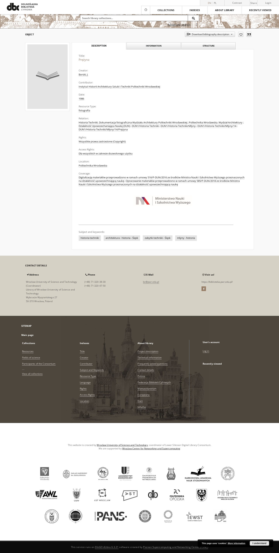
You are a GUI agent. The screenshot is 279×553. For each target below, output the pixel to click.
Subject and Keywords (92, 370)
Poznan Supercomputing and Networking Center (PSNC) (175, 547)
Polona (141, 376)
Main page (27, 335)
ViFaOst (142, 407)
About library (224, 10)
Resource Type (88, 376)
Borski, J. (83, 74)
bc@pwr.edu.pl (151, 281)
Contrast (237, 2)
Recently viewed (260, 10)
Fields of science (31, 357)
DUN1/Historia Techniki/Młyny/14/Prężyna (103, 129)
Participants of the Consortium (39, 363)
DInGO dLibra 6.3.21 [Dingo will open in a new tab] (107, 547)
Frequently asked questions (153, 363)
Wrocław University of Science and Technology (122, 445)
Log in (206, 351)
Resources (28, 351)
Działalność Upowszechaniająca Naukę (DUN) (104, 126)
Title (82, 351)
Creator (84, 357)
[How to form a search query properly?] (196, 25)
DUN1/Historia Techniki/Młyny (178, 126)
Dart (140, 401)
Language (85, 382)
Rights (83, 388)
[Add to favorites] (240, 34)
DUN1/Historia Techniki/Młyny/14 (216, 126)
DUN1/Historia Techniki (145, 126)
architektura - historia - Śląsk (122, 238)
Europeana (144, 394)
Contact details (146, 370)
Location (84, 401)
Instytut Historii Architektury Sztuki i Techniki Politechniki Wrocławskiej (119, 86)
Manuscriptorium (147, 388)
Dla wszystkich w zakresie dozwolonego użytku (106, 153)
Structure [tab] (208, 45)
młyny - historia (186, 238)
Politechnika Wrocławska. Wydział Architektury (215, 122)
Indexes (194, 10)
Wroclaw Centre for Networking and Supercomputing (151, 448)
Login (268, 2)
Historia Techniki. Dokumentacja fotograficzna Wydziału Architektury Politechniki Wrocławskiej (133, 122)
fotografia (84, 110)
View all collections (32, 373)
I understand (259, 543)
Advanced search (179, 24)
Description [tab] (98, 45)
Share (253, 3)
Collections (166, 10)
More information (236, 543)
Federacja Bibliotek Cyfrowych (154, 382)
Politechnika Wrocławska (93, 165)
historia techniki (90, 238)
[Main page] (145, 10)
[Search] (193, 18)
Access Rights (87, 394)
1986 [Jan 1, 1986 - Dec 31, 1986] (81, 98)
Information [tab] (154, 45)
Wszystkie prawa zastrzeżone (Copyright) (102, 141)
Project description (148, 351)
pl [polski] (215, 3)
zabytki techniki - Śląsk (157, 238)
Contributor (86, 363)
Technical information (150, 357)
